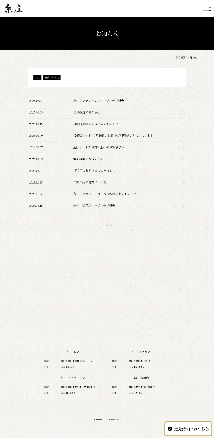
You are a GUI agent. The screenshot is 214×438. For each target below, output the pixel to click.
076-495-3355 (136, 366)
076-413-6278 (68, 392)
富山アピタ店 (52, 77)
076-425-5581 (68, 366)
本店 (37, 77)
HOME (180, 57)
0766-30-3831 (136, 392)
